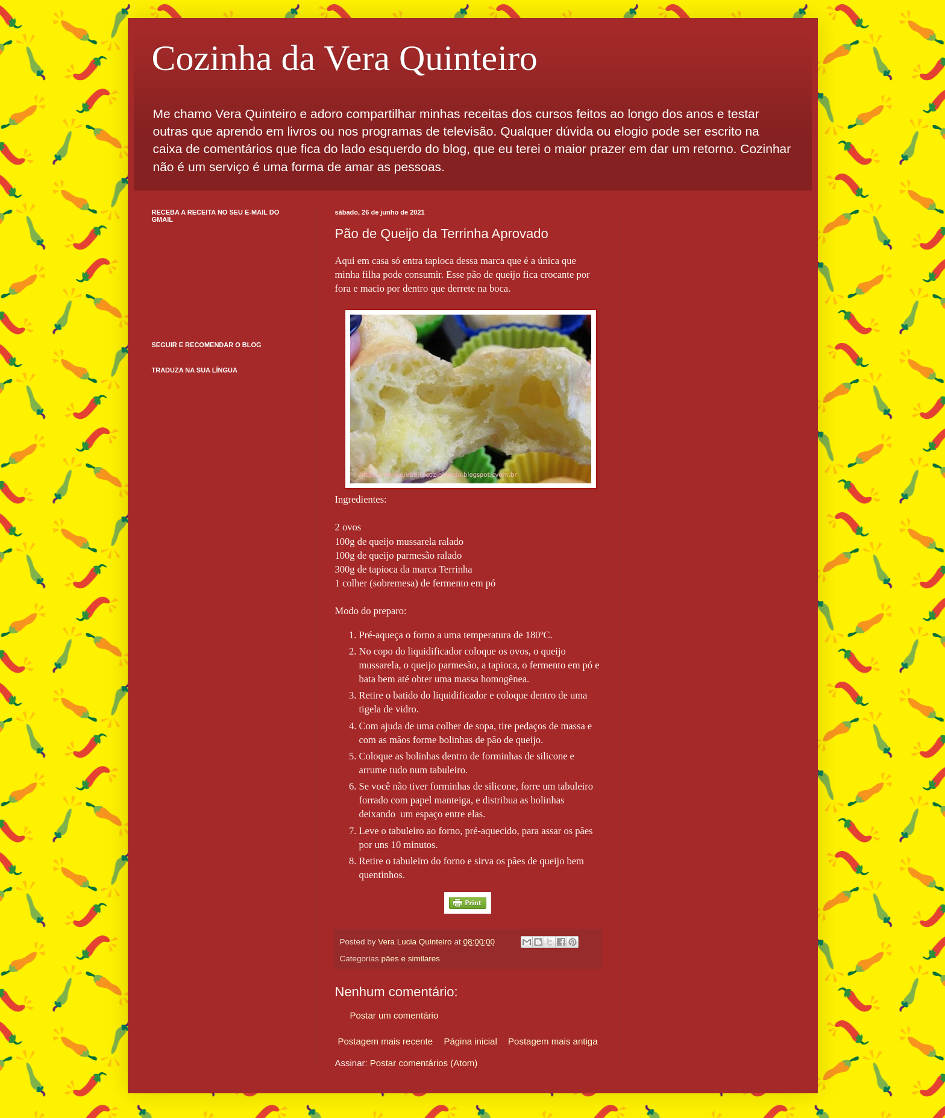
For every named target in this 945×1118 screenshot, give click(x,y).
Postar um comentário (394, 1015)
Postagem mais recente (385, 1041)
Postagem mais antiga (552, 1041)
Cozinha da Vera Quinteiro (345, 58)
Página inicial (470, 1041)
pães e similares (411, 958)
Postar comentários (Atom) (423, 1063)
